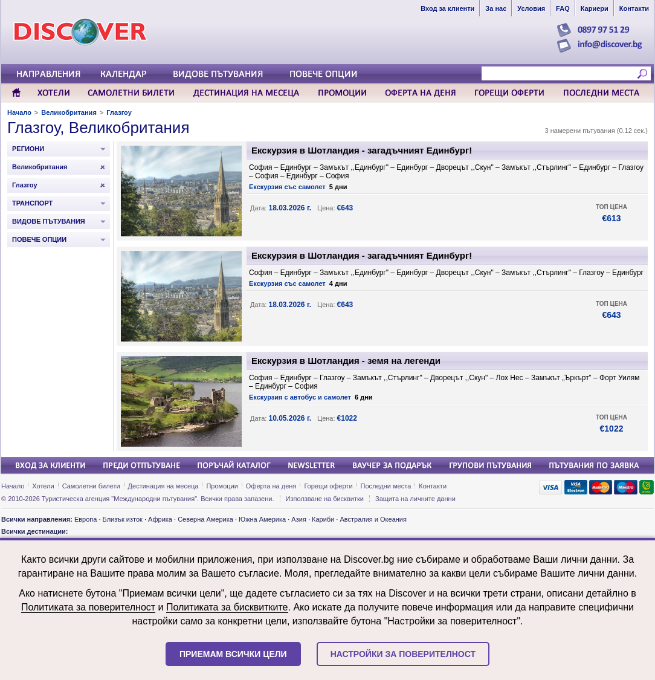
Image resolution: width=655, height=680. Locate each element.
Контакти (433, 486)
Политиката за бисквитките (227, 607)
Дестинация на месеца (163, 486)
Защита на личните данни (415, 498)
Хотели (43, 486)
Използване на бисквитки (325, 498)
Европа (85, 519)
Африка (160, 519)
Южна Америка (262, 519)
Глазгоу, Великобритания (98, 127)
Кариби (323, 519)
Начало (19, 112)
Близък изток (123, 519)
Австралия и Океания (373, 519)
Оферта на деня (271, 486)
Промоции (221, 486)
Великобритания (69, 112)
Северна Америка (205, 519)
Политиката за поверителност (88, 607)
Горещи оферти (328, 486)
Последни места (386, 486)
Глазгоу (119, 112)
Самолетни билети (91, 486)
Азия (298, 519)
